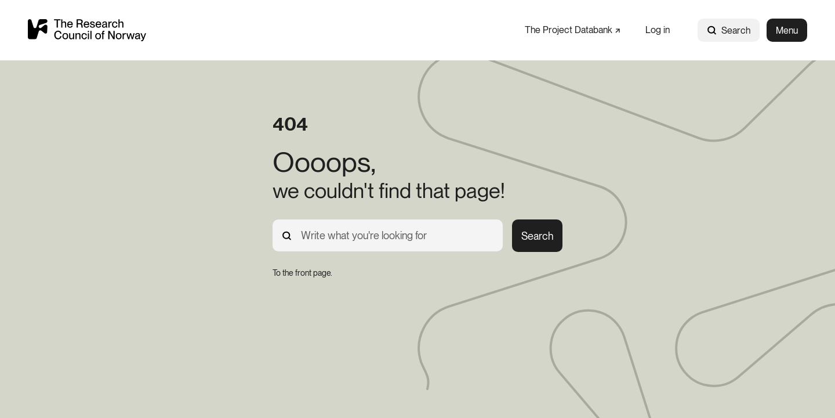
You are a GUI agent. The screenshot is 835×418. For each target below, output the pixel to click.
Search (728, 30)
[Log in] (657, 29)
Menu (787, 30)
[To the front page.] (302, 273)
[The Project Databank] (572, 29)
